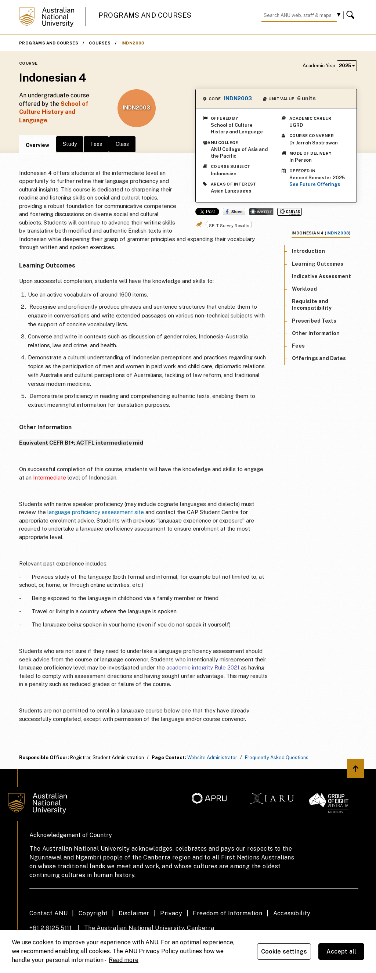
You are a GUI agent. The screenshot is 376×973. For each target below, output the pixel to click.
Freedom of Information (227, 913)
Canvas (289, 212)
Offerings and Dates (319, 358)
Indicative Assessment (321, 276)
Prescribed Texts (314, 321)
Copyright (93, 913)
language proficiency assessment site (95, 512)
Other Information (316, 333)
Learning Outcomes (317, 264)
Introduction (308, 251)
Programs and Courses (145, 15)
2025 (347, 65)
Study (70, 144)
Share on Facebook (234, 211)
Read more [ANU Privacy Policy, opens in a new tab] (123, 959)
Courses (100, 43)
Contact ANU (48, 913)
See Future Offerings (314, 184)
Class (122, 144)
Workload (304, 289)
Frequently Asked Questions (276, 757)
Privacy (171, 913)
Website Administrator (212, 757)
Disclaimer (134, 913)
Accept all (341, 951)
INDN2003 (133, 43)
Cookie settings (284, 951)
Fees (96, 144)
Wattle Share (261, 211)
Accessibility (292, 913)
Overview (37, 145)
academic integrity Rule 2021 (202, 667)
